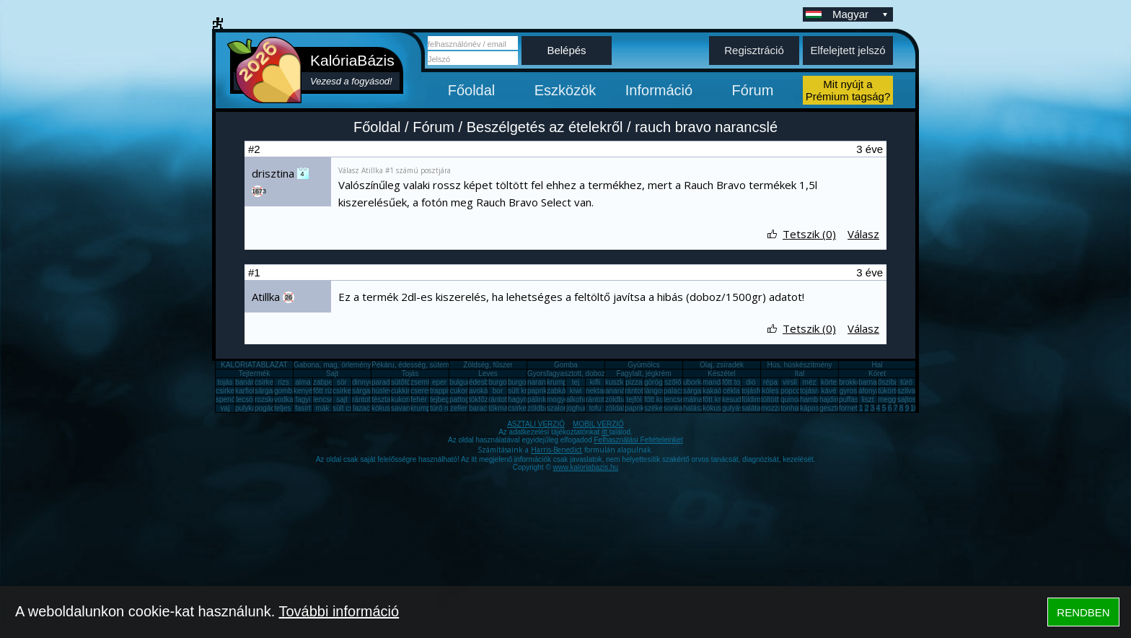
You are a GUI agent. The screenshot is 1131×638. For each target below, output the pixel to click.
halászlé (696, 408)
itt (605, 432)
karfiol (245, 391)
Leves (488, 373)
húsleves (385, 391)
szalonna (561, 408)
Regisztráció (754, 50)
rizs (283, 382)
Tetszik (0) (809, 234)
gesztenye (836, 408)
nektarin (599, 391)
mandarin (718, 382)
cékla (731, 391)
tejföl (633, 399)
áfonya (869, 391)
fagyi (302, 399)
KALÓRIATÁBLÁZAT (254, 365)
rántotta (500, 399)
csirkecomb (234, 391)
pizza (633, 382)
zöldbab (617, 399)
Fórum (753, 90)
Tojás (410, 373)
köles (770, 391)
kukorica (404, 399)
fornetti (850, 408)
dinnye (362, 382)
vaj (225, 408)
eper (439, 382)
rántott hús (642, 391)
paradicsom (390, 382)
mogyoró (561, 399)
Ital (799, 373)
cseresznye (428, 391)
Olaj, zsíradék (722, 365)
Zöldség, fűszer (487, 365)
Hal (876, 365)
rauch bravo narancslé (706, 127)
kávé (828, 391)
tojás (224, 382)
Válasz (863, 234)
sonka (673, 408)
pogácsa (268, 408)
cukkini (402, 391)
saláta (751, 408)
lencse (323, 399)
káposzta (814, 408)
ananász (619, 391)
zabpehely (329, 382)
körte (829, 382)
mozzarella (778, 408)
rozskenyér (272, 399)
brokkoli (851, 382)
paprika (539, 391)
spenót (226, 399)
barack (479, 408)
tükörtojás (893, 391)
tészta (381, 399)
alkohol (577, 399)
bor (498, 391)
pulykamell (252, 408)
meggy (888, 399)
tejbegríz (443, 399)
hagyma (521, 399)
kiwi (576, 391)
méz (810, 382)
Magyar (861, 14)
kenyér (304, 391)
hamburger (817, 399)
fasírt (303, 408)
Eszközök (565, 90)
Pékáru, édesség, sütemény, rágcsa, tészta (440, 365)
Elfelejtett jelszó (847, 50)
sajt (342, 399)
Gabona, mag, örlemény (332, 365)
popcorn (793, 391)
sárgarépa (368, 391)
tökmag (500, 408)
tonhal (790, 408)
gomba (285, 391)
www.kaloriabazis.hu (586, 467)
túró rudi (443, 408)
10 (914, 408)
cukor (458, 391)
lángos (654, 391)
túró (906, 382)
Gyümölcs (643, 365)
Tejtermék (254, 373)
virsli (790, 382)
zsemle (422, 382)
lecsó (244, 399)
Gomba (566, 365)
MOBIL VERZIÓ (598, 424)
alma (303, 382)
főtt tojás (735, 382)
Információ (658, 90)
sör (342, 382)
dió (750, 382)
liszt (867, 399)
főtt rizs (324, 391)
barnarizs (873, 382)
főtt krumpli (720, 399)
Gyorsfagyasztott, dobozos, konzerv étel (591, 373)
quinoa (791, 399)
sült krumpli (526, 391)
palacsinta (680, 391)
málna (693, 399)
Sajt (332, 373)
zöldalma (619, 408)
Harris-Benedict (556, 450)
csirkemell (270, 382)
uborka (694, 382)
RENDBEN (1083, 612)
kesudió (734, 399)
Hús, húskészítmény (799, 365)
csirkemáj (348, 391)
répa (770, 382)
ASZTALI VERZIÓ (536, 424)
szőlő (672, 382)
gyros (848, 391)
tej (576, 382)
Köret (877, 373)
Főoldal (472, 90)
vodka (284, 399)
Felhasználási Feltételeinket (638, 440)
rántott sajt (603, 399)
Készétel (721, 373)
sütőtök (402, 382)
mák (323, 408)
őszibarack (895, 382)
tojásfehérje (760, 391)
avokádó (482, 391)
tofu (595, 408)
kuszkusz (620, 382)
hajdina (830, 399)
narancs (540, 382)
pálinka (538, 399)
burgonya (503, 382)
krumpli (558, 382)
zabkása (560, 391)
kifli (595, 382)
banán (245, 382)
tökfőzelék (485, 399)
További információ (338, 611)
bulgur (459, 382)
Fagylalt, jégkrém (643, 373)
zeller (458, 408)
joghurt (577, 408)
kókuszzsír (388, 408)
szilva (906, 391)
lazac (361, 408)
